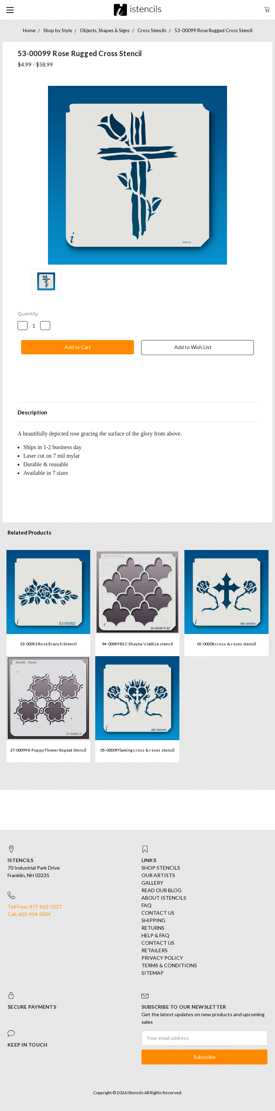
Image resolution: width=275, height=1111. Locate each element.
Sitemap (152, 973)
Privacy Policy (162, 958)
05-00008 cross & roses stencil (226, 644)
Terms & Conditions (169, 965)
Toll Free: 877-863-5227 (35, 907)
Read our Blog (161, 890)
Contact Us (157, 913)
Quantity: (28, 313)
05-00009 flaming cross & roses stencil (137, 750)
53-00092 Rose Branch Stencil (48, 644)
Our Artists (158, 875)
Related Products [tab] (29, 532)
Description (32, 412)
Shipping (153, 920)
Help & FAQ (155, 935)
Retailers (154, 950)
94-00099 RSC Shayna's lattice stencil (137, 644)
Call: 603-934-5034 (29, 914)
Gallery (152, 883)
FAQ (146, 905)
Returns (152, 928)
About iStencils (163, 898)
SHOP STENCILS (160, 868)
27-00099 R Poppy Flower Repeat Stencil (48, 750)
